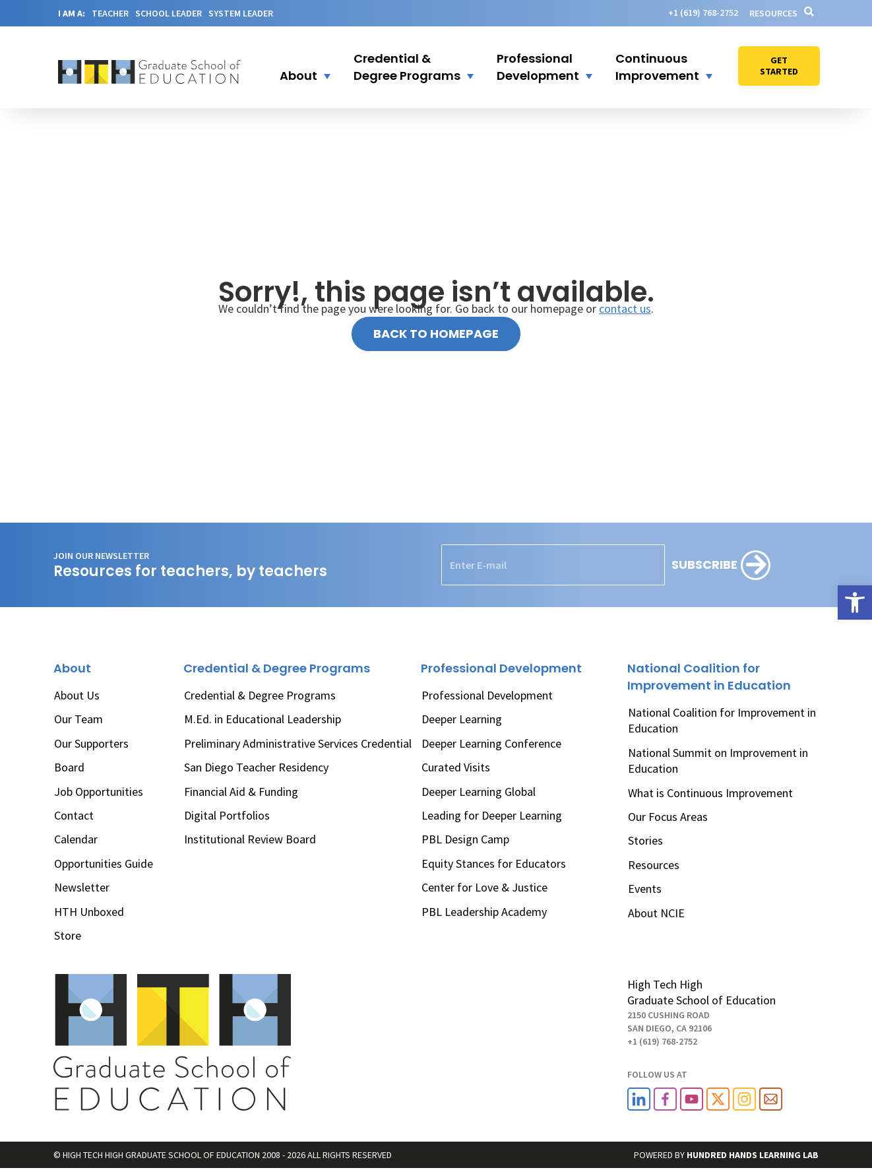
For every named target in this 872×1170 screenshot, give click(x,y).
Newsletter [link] (81, 887)
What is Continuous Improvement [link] (710, 792)
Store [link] (67, 935)
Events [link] (645, 888)
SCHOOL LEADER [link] (168, 13)
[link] (855, 602)
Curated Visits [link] (455, 767)
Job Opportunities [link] (98, 791)
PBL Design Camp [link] (465, 839)
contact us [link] (625, 308)
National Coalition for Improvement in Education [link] (722, 720)
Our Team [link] (78, 719)
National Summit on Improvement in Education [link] (718, 760)
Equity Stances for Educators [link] (493, 863)
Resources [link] (773, 13)
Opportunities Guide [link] (103, 863)
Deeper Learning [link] (461, 719)
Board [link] (69, 767)
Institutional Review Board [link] (250, 839)
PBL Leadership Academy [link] (484, 911)
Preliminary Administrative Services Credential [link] (298, 743)
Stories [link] (645, 840)
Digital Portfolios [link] (227, 815)
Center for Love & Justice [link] (484, 887)
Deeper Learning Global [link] (478, 791)
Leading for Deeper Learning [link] (491, 815)
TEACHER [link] (110, 13)
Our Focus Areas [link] (668, 816)
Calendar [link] (76, 839)
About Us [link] (77, 695)
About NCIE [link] (656, 913)
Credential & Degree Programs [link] (260, 695)
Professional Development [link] (487, 695)
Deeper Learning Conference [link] (491, 743)
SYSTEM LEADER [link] (240, 13)
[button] (297, 67)
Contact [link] (74, 815)
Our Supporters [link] (91, 743)
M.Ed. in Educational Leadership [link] (262, 719)
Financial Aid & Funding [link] (241, 791)
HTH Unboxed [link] (89, 911)
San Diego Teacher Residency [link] (256, 767)
